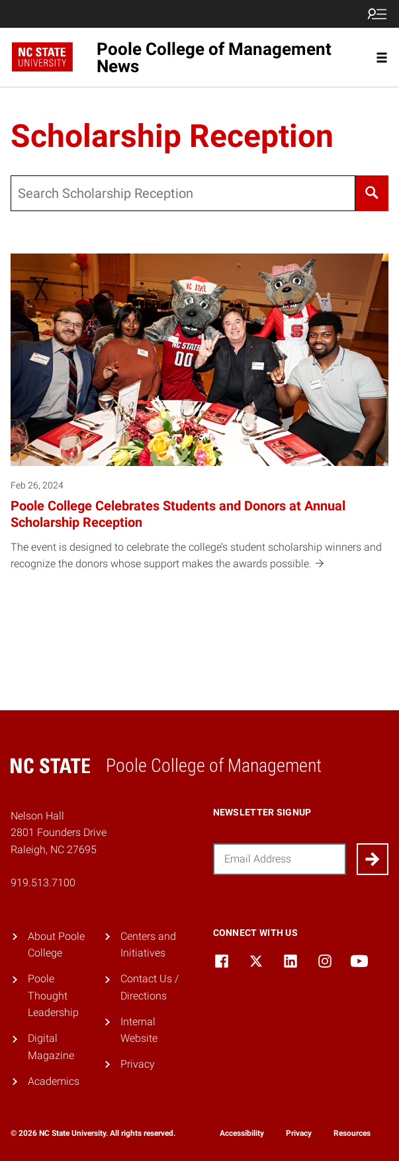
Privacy (137, 1064)
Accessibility (242, 1133)
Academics (53, 1081)
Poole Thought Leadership (53, 995)
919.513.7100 (43, 882)
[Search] (371, 193)
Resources (352, 1133)
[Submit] (372, 859)
